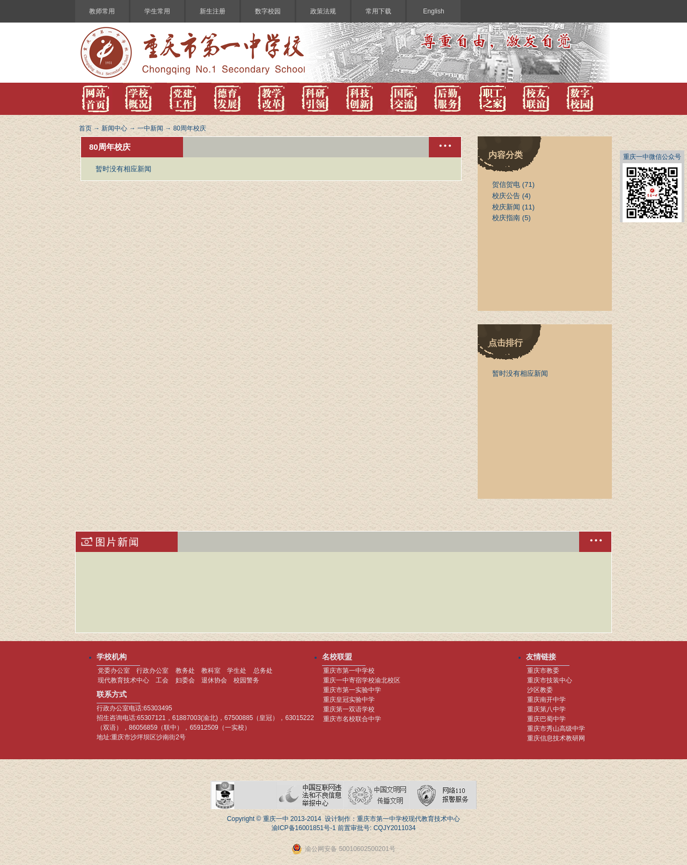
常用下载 (378, 11)
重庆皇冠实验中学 (349, 699)
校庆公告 (506, 196)
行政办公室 (152, 670)
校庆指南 (506, 218)
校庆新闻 (506, 207)
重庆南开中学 (546, 699)
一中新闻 (150, 128)
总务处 (263, 670)
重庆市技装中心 (549, 680)
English (433, 11)
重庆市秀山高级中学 (556, 728)
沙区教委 (540, 690)
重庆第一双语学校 (349, 709)
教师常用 (102, 11)
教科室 (211, 670)
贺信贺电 (506, 184)
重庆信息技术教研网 (556, 738)
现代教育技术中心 (123, 680)
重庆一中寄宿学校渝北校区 (361, 680)
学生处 (236, 670)
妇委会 (185, 680)
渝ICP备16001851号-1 (304, 828)
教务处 (185, 670)
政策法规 (323, 11)
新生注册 (212, 11)
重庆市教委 (543, 670)
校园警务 (246, 680)
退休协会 (214, 680)
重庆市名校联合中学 (352, 719)
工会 (162, 680)
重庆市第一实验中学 (352, 690)
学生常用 (157, 11)
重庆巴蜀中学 (546, 719)
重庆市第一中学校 (349, 670)
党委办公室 (114, 670)
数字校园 (268, 11)
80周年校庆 (189, 128)
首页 (85, 128)
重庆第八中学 (546, 709)
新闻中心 (114, 128)
